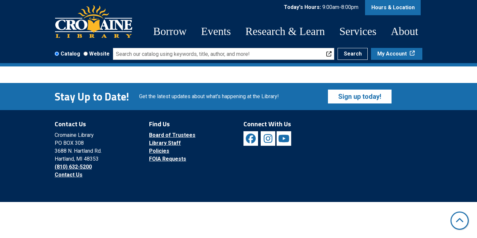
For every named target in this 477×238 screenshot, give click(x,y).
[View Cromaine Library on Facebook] (250, 138)
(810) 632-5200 (73, 167)
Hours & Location (393, 7)
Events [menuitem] (216, 31)
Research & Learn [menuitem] (285, 31)
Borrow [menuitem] (170, 31)
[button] (321, 7)
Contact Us (68, 175)
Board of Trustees (172, 135)
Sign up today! (359, 96)
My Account (392, 54)
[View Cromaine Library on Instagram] (268, 138)
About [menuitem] (404, 31)
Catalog (70, 54)
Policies (159, 151)
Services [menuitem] (357, 31)
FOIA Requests (167, 159)
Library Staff (165, 143)
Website (99, 54)
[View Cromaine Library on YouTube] (284, 138)
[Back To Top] (459, 221)
